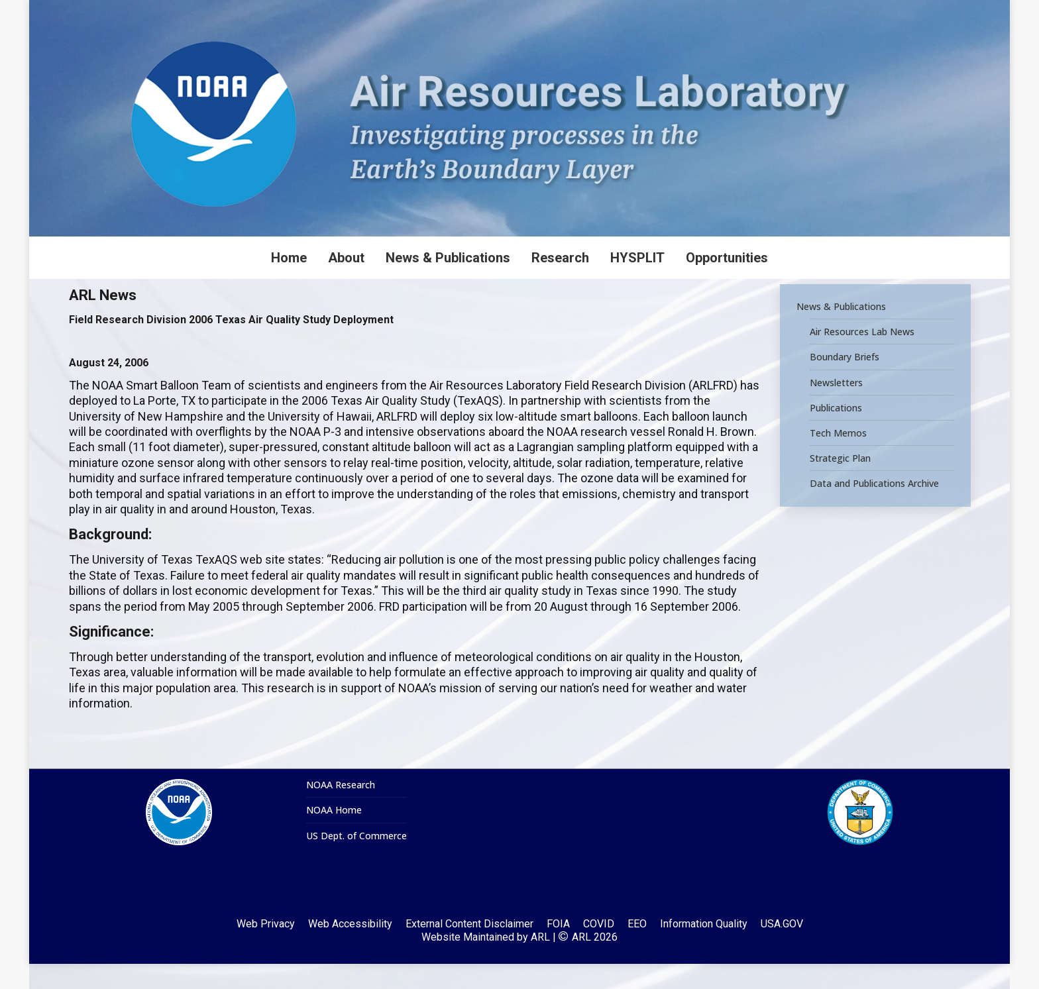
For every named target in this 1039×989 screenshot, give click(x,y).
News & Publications (841, 332)
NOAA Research (340, 810)
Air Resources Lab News (862, 357)
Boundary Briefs (844, 382)
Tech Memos (838, 458)
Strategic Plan (840, 484)
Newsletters (836, 407)
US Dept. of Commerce (356, 861)
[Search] (844, 12)
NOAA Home (334, 835)
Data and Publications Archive (874, 509)
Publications (836, 433)
